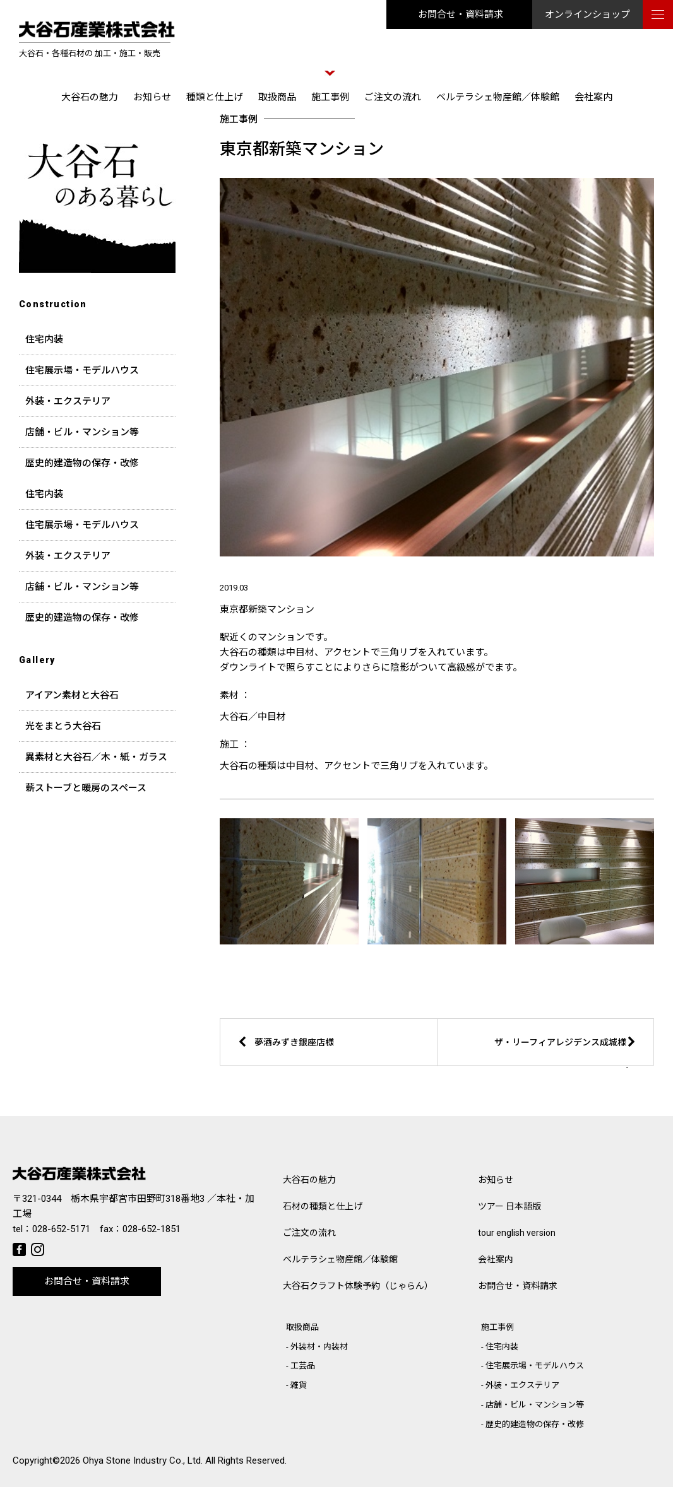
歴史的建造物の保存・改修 (82, 463)
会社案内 (593, 97)
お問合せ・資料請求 (460, 14)
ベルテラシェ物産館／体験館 (497, 97)
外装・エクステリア (67, 401)
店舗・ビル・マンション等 (82, 432)
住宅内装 (44, 339)
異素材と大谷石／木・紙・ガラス (96, 757)
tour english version (517, 1233)
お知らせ (152, 97)
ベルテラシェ (340, 1259)
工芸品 (302, 1365)
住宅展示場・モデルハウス (82, 370)
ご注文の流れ (392, 97)
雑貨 (298, 1385)
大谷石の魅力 (89, 97)
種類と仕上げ (214, 97)
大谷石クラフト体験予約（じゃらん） (358, 1286)
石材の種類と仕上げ (322, 1206)
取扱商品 (277, 97)
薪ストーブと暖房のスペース (85, 788)
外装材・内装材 (319, 1346)
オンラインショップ (587, 14)
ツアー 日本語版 (509, 1206)
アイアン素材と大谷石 (72, 695)
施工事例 (330, 97)
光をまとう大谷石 (63, 726)
